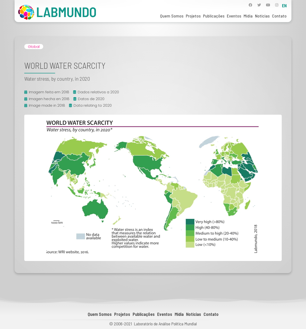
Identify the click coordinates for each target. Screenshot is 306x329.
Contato (279, 15)
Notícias (262, 15)
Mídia (248, 15)
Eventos (234, 15)
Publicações (213, 15)
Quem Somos (171, 15)
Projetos (193, 15)
